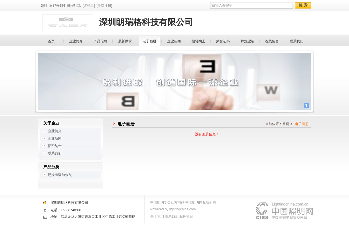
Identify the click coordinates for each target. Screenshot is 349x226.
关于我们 (157, 216)
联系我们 (296, 41)
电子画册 (149, 41)
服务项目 (186, 216)
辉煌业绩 (247, 41)
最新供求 (125, 41)
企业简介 (76, 41)
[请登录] (89, 6)
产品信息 (100, 41)
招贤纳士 (198, 41)
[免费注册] (104, 6)
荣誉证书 (223, 41)
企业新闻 (174, 41)
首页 (51, 41)
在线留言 (272, 41)
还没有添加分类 (60, 175)
